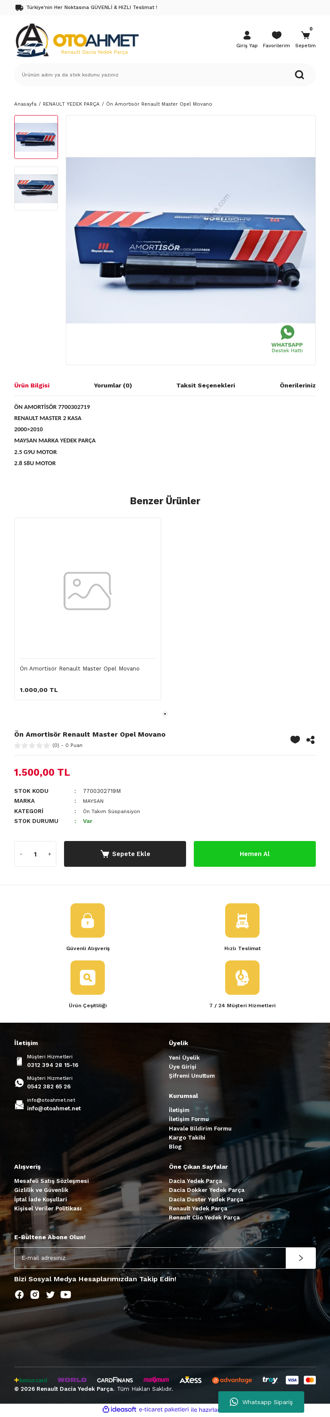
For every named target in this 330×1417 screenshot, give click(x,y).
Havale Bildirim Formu (200, 1129)
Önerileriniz (298, 385)
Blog (175, 1148)
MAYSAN (94, 801)
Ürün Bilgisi (31, 385)
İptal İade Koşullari (40, 1200)
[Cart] (305, 40)
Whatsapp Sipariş (261, 1402)
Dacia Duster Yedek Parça (206, 1200)
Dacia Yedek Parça (195, 1182)
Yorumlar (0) (113, 385)
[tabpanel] (87, 613)
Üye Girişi (182, 1068)
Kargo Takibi (187, 1139)
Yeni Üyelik (184, 1058)
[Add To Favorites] (295, 739)
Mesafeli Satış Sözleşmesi (51, 1182)
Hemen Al (255, 854)
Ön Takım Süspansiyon (114, 811)
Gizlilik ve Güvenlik (41, 1191)
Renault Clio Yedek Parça (204, 1219)
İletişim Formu (189, 1120)
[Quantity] (35, 854)
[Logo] (77, 40)
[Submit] (301, 1259)
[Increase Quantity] (49, 854)
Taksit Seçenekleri (205, 385)
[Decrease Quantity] (21, 854)
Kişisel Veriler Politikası (48, 1209)
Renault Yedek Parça (198, 1209)
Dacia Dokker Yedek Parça (206, 1191)
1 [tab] (165, 713)
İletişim (179, 1111)
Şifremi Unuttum (192, 1077)
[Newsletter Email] (165, 1259)
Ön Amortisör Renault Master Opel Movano (80, 668)
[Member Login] (247, 40)
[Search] (165, 74)
